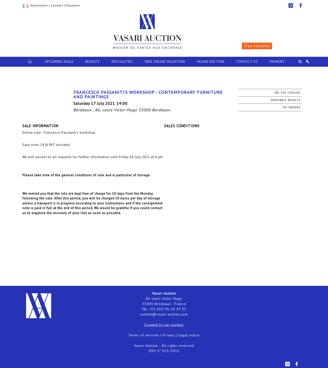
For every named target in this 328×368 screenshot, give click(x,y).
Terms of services (143, 335)
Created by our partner (164, 324)
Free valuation (257, 46)
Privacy (169, 335)
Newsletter (39, 5)
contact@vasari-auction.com (164, 314)
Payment (73, 5)
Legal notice (189, 335)
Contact (57, 5)
